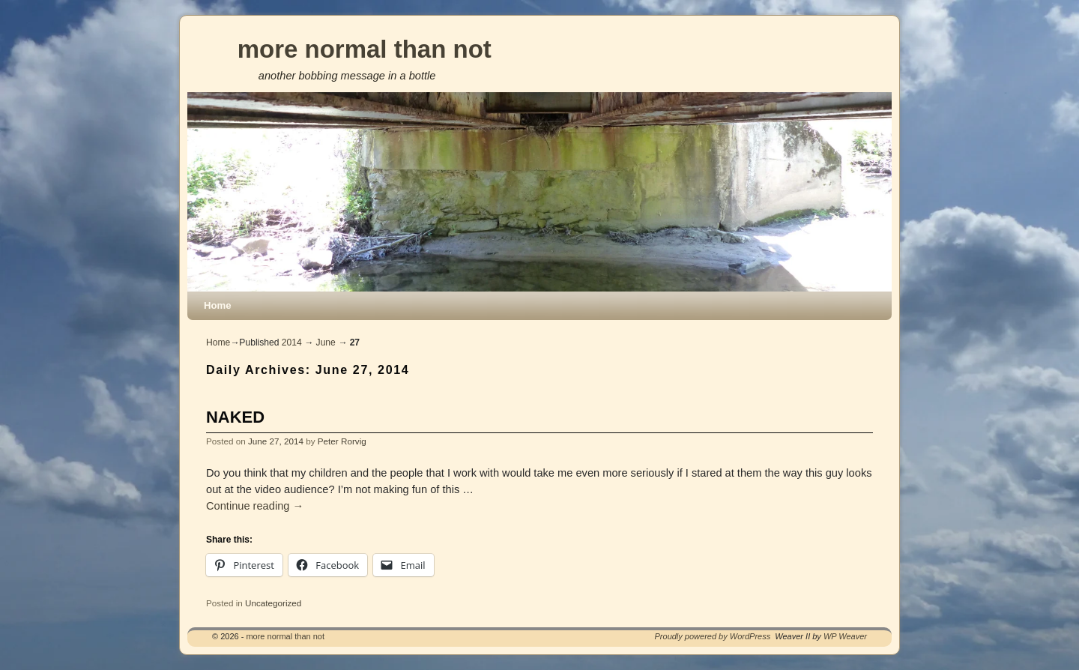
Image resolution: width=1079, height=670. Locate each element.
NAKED (235, 417)
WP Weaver (845, 636)
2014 (292, 342)
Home (218, 305)
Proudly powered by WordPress (713, 636)
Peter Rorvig (342, 441)
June (326, 342)
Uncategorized (273, 603)
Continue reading (254, 506)
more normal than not (365, 49)
